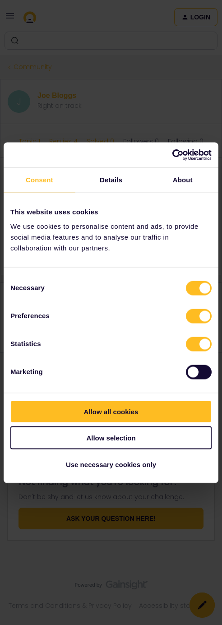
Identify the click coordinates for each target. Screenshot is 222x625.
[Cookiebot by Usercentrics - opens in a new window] (172, 155)
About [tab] (183, 180)
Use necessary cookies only (111, 464)
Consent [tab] (39, 180)
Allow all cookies (111, 411)
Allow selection (110, 438)
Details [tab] (111, 180)
